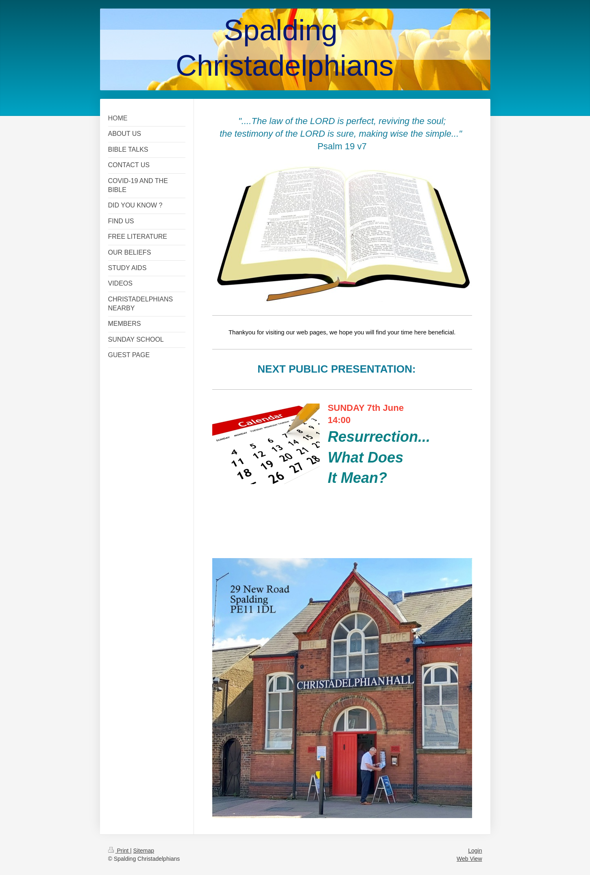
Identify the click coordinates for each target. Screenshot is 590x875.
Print (119, 850)
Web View (469, 858)
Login (475, 850)
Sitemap (143, 850)
